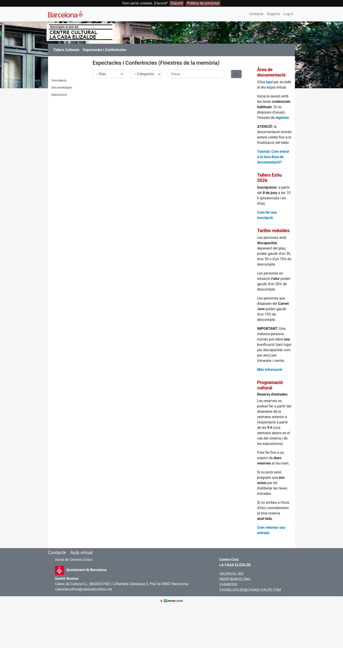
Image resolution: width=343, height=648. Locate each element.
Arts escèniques (61, 87)
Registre (273, 14)
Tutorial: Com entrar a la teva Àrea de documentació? (273, 156)
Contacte (256, 14)
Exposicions (59, 94)
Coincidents (58, 80)
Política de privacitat (203, 3)
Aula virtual (81, 552)
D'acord (176, 3)
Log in (288, 14)
